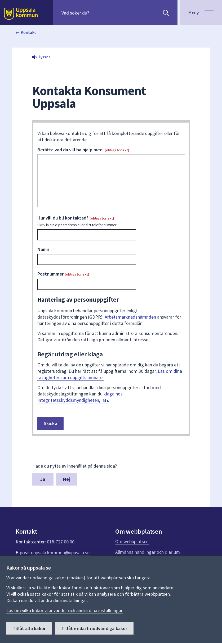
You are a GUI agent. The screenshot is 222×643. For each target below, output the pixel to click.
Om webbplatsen (132, 541)
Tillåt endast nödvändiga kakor (94, 628)
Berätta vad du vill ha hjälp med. (83, 150)
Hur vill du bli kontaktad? (111, 221)
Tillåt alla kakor (29, 628)
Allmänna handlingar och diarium (147, 552)
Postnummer (63, 274)
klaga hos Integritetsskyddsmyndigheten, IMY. (80, 397)
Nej (66, 479)
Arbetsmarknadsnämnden (130, 317)
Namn (43, 249)
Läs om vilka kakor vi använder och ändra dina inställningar (64, 610)
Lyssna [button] (45, 56)
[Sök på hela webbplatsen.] (95, 12)
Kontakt (28, 32)
